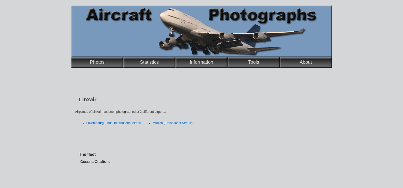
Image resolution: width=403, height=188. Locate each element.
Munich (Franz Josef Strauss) (173, 123)
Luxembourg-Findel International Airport (113, 123)
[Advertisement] (181, 136)
